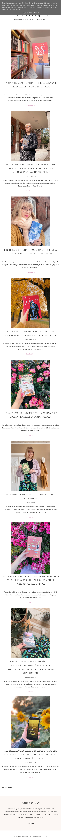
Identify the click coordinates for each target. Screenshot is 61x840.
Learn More (27, 13)
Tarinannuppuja (25, 836)
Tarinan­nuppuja (30, 15)
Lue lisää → (30, 105)
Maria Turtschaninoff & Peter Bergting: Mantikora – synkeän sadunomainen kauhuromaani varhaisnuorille (30, 168)
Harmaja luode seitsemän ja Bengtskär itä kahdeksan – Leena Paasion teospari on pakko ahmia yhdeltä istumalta (30, 754)
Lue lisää (31, 823)
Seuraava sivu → (7, 787)
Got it (36, 13)
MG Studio (43, 836)
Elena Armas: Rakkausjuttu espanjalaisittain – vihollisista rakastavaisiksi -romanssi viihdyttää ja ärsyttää (30, 580)
